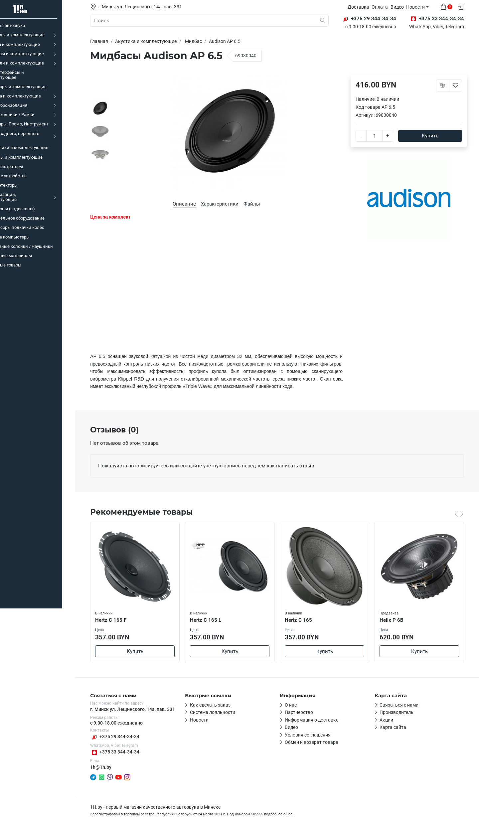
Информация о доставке (316, 720)
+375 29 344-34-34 (119, 737)
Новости (421, 7)
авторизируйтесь (153, 466)
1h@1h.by (105, 767)
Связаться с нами (404, 705)
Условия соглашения (313, 735)
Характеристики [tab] (224, 204)
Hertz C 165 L (211, 620)
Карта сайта (398, 727)
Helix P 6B (397, 620)
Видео (402, 7)
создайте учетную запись (215, 466)
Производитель (401, 712)
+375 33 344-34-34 (119, 752)
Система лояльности (217, 712)
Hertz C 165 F (116, 620)
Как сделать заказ (215, 705)
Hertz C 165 (303, 620)
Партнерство (304, 712)
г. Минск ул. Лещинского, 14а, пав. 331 (137, 709)
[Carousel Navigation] (464, 514)
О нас (296, 705)
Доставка (364, 7)
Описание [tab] (189, 204)
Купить (435, 136)
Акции (391, 720)
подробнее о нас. (283, 814)
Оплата (385, 7)
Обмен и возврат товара (316, 742)
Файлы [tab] (256, 204)
